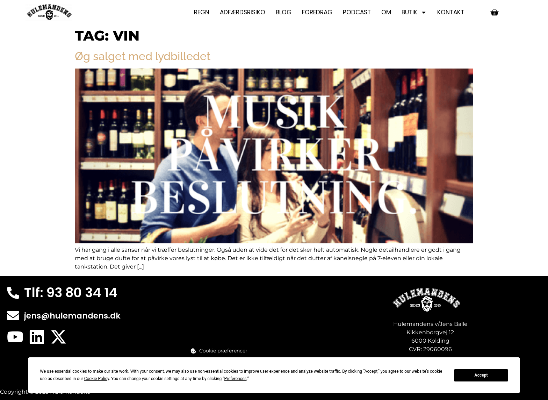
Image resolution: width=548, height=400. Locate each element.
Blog (283, 12)
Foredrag (317, 12)
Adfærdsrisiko (242, 12)
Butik (414, 12)
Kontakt (450, 12)
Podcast (357, 12)
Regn (201, 12)
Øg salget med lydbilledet (142, 56)
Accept (481, 375)
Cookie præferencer (223, 351)
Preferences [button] (235, 378)
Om (386, 12)
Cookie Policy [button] (96, 378)
